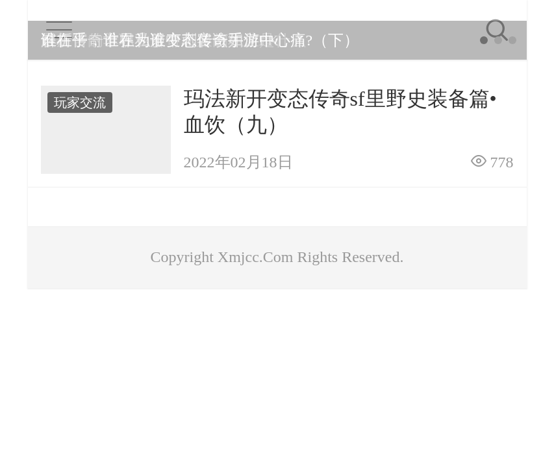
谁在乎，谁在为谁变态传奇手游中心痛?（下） (200, 40)
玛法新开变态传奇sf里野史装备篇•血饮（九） (340, 111)
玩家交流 (80, 102)
